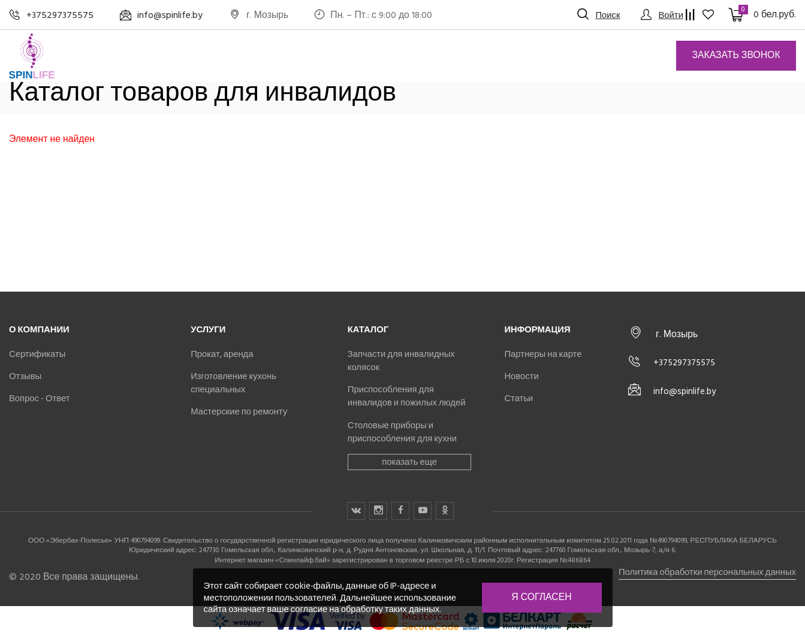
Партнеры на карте (542, 354)
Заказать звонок (736, 55)
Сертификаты (37, 354)
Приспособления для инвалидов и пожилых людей (407, 396)
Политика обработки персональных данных (707, 572)
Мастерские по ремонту (239, 411)
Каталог (368, 329)
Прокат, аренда (222, 354)
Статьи (518, 398)
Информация (537, 329)
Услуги (208, 329)
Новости (521, 376)
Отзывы (25, 376)
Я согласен (541, 597)
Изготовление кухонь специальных (233, 382)
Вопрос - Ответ (39, 398)
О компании (39, 329)
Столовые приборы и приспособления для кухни (402, 432)
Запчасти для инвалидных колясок (401, 360)
